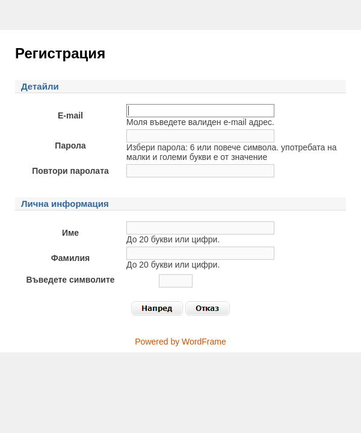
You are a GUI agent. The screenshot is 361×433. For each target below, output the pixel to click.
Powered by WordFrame (180, 341)
